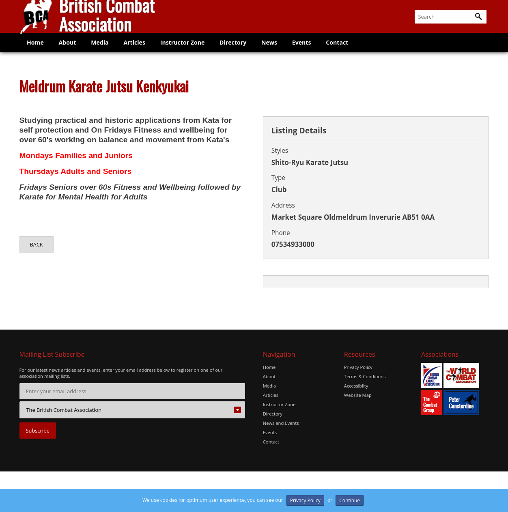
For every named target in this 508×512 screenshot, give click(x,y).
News (281, 50)
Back (36, 244)
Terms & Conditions (365, 376)
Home (36, 50)
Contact (351, 50)
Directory (242, 50)
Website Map (358, 394)
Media (104, 50)
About (70, 50)
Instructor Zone (190, 50)
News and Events (281, 421)
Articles (140, 50)
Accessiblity (356, 385)
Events (314, 50)
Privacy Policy (358, 367)
